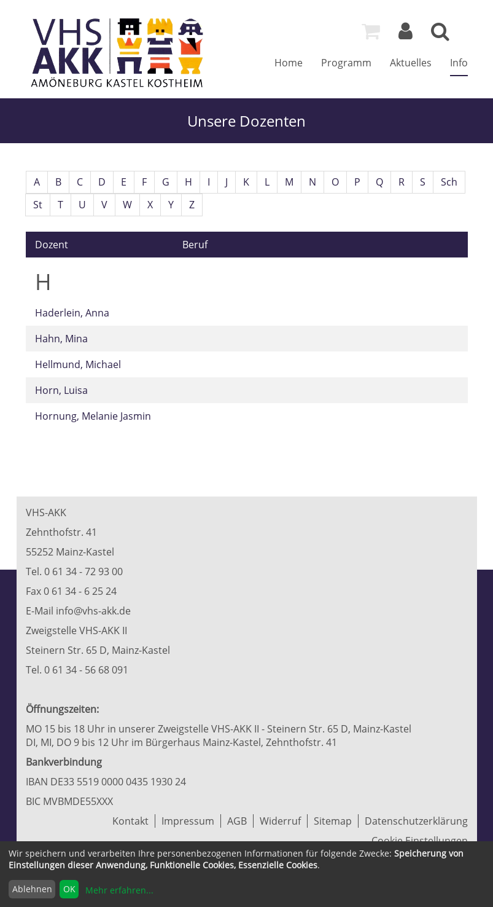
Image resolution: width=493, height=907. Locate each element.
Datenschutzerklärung (416, 821)
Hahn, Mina (61, 338)
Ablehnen (32, 889)
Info (459, 62)
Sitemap (333, 821)
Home (288, 62)
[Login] (405, 34)
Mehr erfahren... (119, 890)
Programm (346, 62)
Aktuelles (411, 62)
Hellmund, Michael (78, 364)
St (37, 204)
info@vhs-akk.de (93, 611)
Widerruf (280, 821)
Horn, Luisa (61, 390)
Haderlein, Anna (72, 313)
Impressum (187, 821)
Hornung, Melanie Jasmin (93, 416)
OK (69, 889)
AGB (237, 821)
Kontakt (130, 821)
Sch (449, 182)
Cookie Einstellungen (419, 840)
